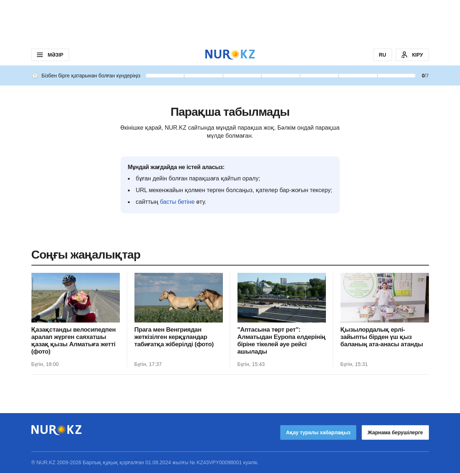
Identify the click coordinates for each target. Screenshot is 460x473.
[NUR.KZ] (230, 55)
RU (382, 55)
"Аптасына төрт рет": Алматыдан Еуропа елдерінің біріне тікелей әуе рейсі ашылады (281, 340)
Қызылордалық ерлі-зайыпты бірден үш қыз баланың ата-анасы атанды (382, 337)
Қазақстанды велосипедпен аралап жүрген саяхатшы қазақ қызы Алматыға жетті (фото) (73, 340)
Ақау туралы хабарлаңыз (318, 432)
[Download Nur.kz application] (230, 22)
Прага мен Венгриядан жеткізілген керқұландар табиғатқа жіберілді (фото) (174, 337)
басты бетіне (177, 202)
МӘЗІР (49, 54)
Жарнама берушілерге (395, 432)
